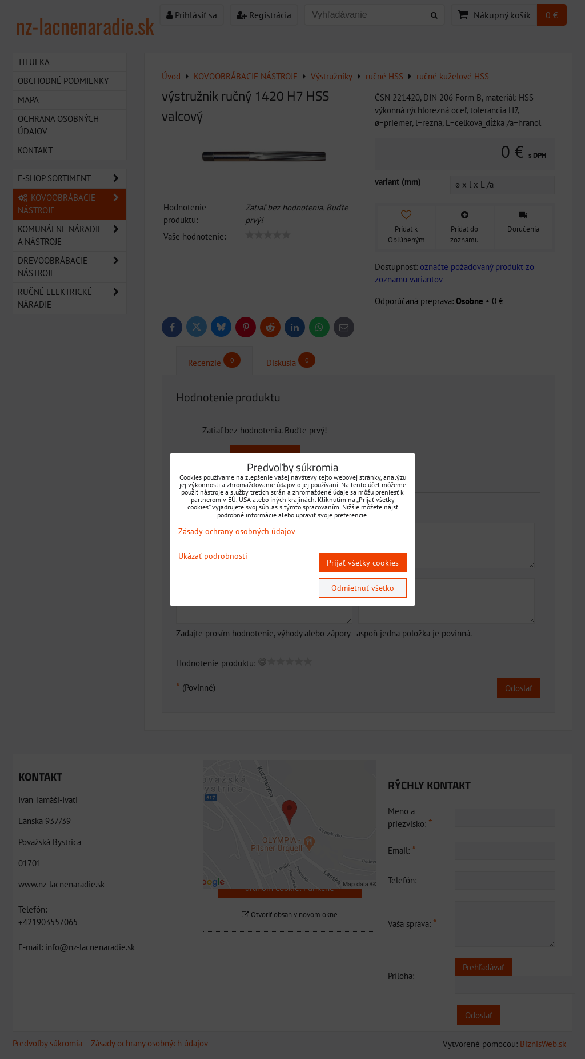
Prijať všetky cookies (363, 563)
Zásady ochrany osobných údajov (236, 531)
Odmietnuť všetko (362, 588)
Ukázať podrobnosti (212, 556)
